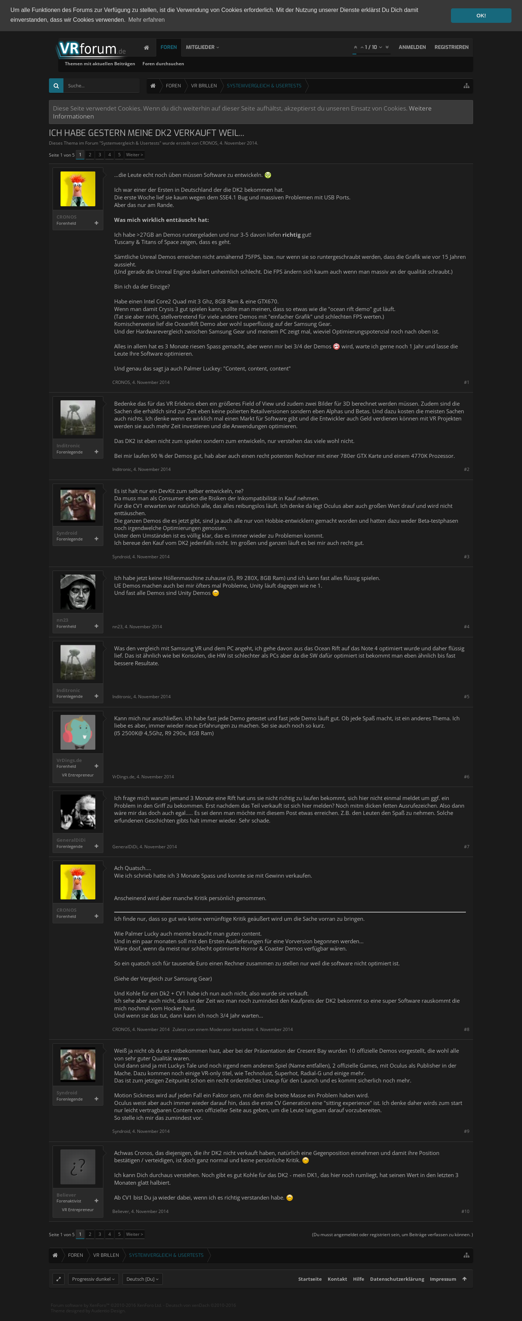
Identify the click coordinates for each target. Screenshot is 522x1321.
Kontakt (337, 1292)
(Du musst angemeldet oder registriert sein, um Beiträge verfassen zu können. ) (392, 1234)
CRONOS (209, 143)
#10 (465, 1211)
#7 (466, 846)
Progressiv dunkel (91, 1292)
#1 (466, 382)
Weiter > (134, 155)
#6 (466, 776)
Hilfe (358, 1292)
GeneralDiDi (71, 840)
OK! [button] (481, 15)
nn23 (62, 620)
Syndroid (67, 533)
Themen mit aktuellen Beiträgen (188, 64)
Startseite (310, 1292)
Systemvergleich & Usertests (130, 143)
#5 (466, 696)
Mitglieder (207, 47)
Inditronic (68, 446)
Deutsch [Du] (140, 1292)
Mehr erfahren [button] (146, 20)
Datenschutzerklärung (397, 1292)
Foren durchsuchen (252, 64)
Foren (176, 47)
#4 (466, 626)
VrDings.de (69, 760)
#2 (466, 469)
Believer (66, 1195)
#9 (466, 1131)
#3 (466, 556)
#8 (466, 1029)
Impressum (443, 1292)
